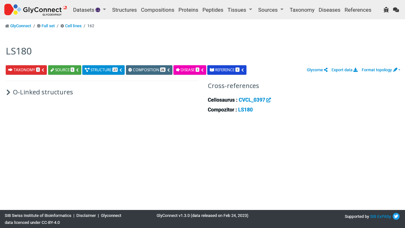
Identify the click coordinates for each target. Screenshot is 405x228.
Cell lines (73, 25)
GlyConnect (20, 25)
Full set (48, 25)
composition (149, 70)
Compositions (157, 10)
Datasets (87, 10)
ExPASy (384, 216)
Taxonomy (302, 10)
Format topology (379, 69)
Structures (124, 10)
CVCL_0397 (255, 100)
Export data (345, 69)
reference (227, 70)
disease (190, 70)
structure (103, 70)
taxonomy (26, 70)
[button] (317, 69)
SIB (373, 216)
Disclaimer (86, 215)
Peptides (212, 10)
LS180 (245, 110)
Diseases (329, 10)
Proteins (188, 10)
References (358, 10)
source (65, 70)
